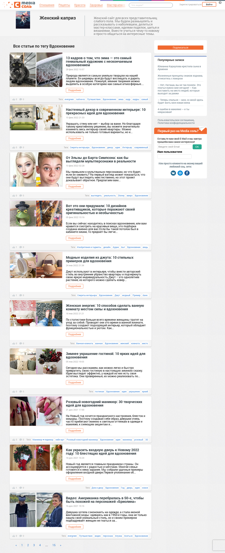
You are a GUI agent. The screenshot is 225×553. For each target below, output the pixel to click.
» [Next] (60, 545)
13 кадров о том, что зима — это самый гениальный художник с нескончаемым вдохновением (99, 61)
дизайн (107, 247)
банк (145, 295)
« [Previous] (16, 545)
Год (122, 487)
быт (123, 247)
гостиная (99, 391)
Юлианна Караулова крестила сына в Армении (179, 68)
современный (141, 147)
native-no (80, 99)
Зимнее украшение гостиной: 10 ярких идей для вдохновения (105, 355)
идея (117, 147)
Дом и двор (97, 487)
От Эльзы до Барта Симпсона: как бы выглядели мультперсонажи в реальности (101, 159)
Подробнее (74, 90)
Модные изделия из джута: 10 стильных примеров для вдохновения (99, 259)
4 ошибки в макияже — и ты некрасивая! (173, 110)
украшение (134, 391)
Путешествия (94, 99)
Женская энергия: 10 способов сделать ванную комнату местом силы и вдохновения (105, 307)
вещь (145, 247)
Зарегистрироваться (190, 4)
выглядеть (96, 195)
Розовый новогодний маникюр (82, 439)
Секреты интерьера (79, 147)
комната (135, 343)
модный (126, 295)
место (145, 343)
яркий (145, 391)
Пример (136, 295)
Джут (117, 295)
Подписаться (180, 47)
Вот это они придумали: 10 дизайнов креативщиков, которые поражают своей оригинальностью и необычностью (100, 209)
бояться (128, 535)
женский (124, 343)
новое (145, 487)
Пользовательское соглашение (176, 120)
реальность (110, 195)
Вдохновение (109, 99)
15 (54, 545)
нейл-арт (60, 439)
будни (116, 247)
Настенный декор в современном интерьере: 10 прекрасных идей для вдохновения (106, 111)
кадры (136, 99)
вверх (130, 195)
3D (146, 439)
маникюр (127, 439)
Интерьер (127, 147)
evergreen (69, 99)
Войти (209, 4)
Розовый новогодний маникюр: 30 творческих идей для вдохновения (104, 403)
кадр (128, 99)
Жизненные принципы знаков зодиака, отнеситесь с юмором (180, 77)
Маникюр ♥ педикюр (43, 439)
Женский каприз (58, 18)
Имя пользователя (169, 151)
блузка (118, 535)
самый (144, 99)
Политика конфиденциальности (176, 123)
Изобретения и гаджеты (89, 247)
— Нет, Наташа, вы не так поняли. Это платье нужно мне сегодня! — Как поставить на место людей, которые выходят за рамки (179, 89)
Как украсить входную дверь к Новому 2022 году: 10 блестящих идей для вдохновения (102, 451)
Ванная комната (84, 343)
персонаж (108, 535)
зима (120, 99)
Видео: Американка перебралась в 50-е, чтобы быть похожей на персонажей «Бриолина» (105, 499)
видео (98, 535)
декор (110, 147)
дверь (130, 487)
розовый (138, 439)
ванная (99, 343)
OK (197, 146)
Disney (121, 195)
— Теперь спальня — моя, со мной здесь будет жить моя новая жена (180, 101)
